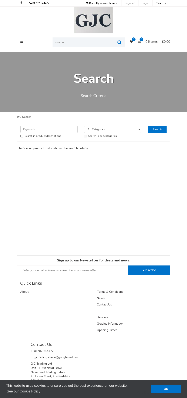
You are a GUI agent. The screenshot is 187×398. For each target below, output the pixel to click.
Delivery (102, 317)
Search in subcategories (100, 136)
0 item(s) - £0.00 (158, 42)
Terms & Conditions (110, 292)
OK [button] (166, 389)
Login (145, 3)
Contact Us (104, 304)
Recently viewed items (101, 3)
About (24, 292)
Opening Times (107, 330)
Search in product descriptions (40, 136)
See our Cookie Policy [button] (23, 391)
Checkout (161, 3)
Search (26, 117)
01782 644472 (39, 3)
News (101, 298)
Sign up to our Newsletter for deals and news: (93, 260)
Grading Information (110, 324)
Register (129, 3)
